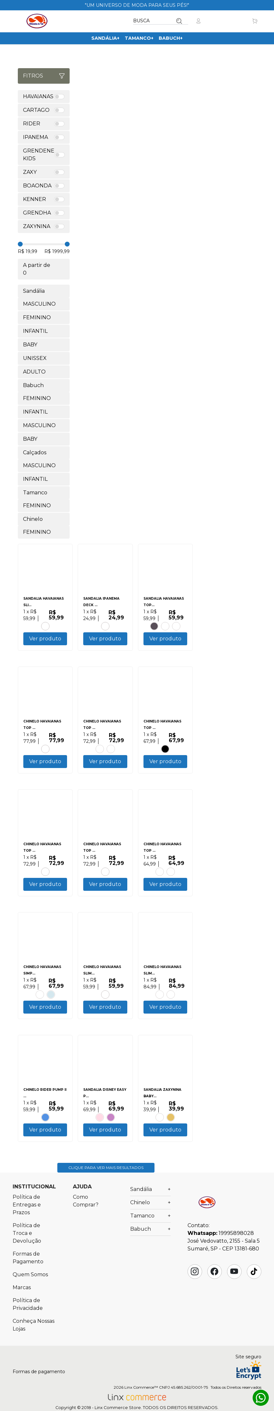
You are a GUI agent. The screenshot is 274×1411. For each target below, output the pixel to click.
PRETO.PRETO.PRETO (105, 876)
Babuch (171, 38)
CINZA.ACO (110, 751)
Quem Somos (30, 1286)
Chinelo (150, 1214)
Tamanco (139, 38)
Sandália (105, 38)
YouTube (234, 1283)
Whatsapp (261, 1398)
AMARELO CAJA (159, 1001)
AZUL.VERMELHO (110, 1127)
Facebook (214, 1283)
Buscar (179, 21)
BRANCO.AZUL (50, 1001)
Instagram (194, 1283)
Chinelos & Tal (37, 21)
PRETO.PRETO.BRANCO (165, 751)
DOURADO (170, 1127)
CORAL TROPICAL (105, 1001)
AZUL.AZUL (170, 1001)
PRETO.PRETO (154, 626)
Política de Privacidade (28, 1316)
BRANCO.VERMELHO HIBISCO (45, 751)
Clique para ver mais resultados (105, 1179)
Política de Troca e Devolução (27, 1245)
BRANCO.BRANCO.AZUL (45, 1127)
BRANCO (165, 626)
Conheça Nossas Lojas (33, 1337)
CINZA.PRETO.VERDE (105, 626)
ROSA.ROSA (99, 1127)
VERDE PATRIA (45, 876)
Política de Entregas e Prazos (27, 1216)
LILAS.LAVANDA (159, 1127)
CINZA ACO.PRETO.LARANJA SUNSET (159, 876)
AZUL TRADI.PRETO (39, 1001)
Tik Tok (254, 1283)
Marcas (22, 1299)
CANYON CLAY (176, 626)
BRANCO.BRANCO (170, 876)
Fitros (43, 76)
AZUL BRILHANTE (99, 751)
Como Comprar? (85, 1213)
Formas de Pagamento (28, 1270)
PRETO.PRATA (45, 626)
